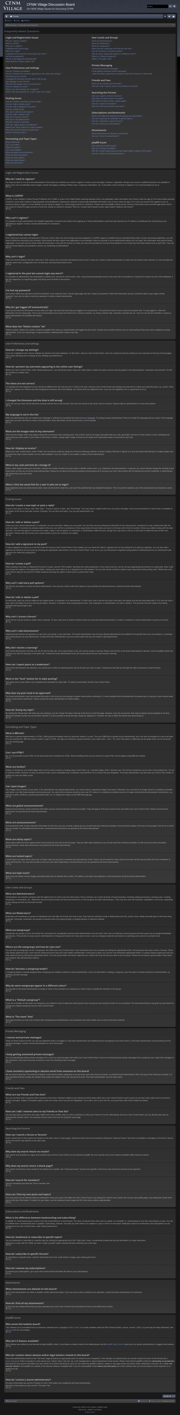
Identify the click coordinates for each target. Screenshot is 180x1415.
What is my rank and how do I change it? (22, 89)
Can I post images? (13, 150)
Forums (16, 16)
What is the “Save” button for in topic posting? (24, 127)
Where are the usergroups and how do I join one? (112, 48)
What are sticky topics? (15, 158)
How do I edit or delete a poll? (18, 114)
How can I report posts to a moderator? (21, 125)
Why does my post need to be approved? (22, 130)
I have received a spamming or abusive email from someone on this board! (122, 74)
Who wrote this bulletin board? (104, 146)
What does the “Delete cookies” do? (20, 61)
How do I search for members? (104, 104)
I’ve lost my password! (15, 56)
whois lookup (11, 1361)
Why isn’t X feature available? (104, 148)
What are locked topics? (15, 160)
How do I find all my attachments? (105, 136)
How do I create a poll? (15, 109)
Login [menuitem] (169, 17)
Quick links (7, 17)
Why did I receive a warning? (17, 122)
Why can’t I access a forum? (17, 117)
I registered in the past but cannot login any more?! (26, 54)
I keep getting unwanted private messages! (109, 71)
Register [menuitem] (174, 17)
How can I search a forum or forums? (107, 96)
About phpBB (11, 1330)
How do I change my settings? (18, 71)
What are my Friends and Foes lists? (107, 84)
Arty (85, 1409)
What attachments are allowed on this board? (110, 133)
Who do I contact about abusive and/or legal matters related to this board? (122, 151)
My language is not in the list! (17, 81)
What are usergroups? (101, 46)
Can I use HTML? (13, 145)
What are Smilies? (13, 147)
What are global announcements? (19, 152)
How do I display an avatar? (17, 87)
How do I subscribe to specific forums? (107, 121)
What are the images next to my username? (23, 84)
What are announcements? (17, 155)
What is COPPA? (13, 43)
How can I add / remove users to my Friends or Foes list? (115, 86)
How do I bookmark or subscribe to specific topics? (112, 118)
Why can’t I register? (14, 46)
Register (27, 20)
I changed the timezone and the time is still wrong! (26, 79)
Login (18, 20)
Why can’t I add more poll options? (20, 112)
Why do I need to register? (16, 41)
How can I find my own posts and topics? (108, 106)
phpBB (85, 420)
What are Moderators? (101, 43)
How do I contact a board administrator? (108, 154)
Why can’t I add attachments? (18, 119)
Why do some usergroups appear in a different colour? (114, 54)
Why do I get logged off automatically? (21, 59)
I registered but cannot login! (17, 48)
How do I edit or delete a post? (18, 104)
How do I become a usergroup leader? (107, 51)
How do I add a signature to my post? (21, 107)
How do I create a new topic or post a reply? (23, 101)
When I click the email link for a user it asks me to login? (28, 92)
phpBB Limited (73, 1327)
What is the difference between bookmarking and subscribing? (117, 116)
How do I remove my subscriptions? (106, 124)
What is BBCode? (13, 142)
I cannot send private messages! (105, 69)
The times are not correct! (16, 76)
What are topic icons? (14, 163)
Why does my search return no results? (107, 98)
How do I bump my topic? (16, 132)
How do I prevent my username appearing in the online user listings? (33, 74)
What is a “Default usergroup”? (104, 56)
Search (9, 20)
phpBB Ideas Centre (115, 1344)
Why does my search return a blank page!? (109, 101)
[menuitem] (165, 16)
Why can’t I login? (13, 51)
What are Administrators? (102, 41)
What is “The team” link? (102, 59)
